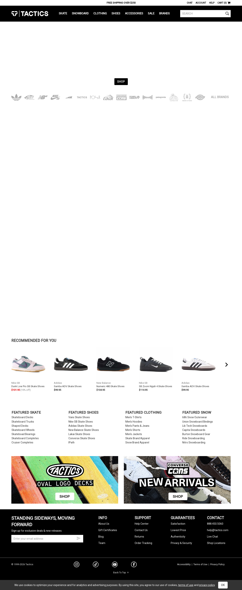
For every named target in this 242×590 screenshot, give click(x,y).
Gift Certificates (107, 530)
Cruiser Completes (22, 442)
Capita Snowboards (193, 430)
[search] (205, 13)
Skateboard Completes (25, 438)
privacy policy (207, 585)
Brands (164, 13)
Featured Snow (196, 413)
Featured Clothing (143, 413)
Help (211, 3)
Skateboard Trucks (23, 421)
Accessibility (184, 564)
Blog (101, 536)
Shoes (116, 13)
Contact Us (141, 530)
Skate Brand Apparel (137, 438)
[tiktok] (96, 565)
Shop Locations (216, 543)
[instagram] (76, 565)
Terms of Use (200, 564)
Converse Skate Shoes (81, 438)
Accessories (134, 13)
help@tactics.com (217, 530)
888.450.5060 (215, 523)
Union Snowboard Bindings (197, 421)
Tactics (29, 14)
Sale (151, 13)
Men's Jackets (133, 434)
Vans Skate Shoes (79, 417)
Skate (63, 13)
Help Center (142, 523)
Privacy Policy (217, 564)
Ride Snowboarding (193, 438)
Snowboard (80, 13)
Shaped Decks (20, 425)
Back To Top (121, 572)
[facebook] (134, 565)
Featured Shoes (83, 413)
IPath (71, 442)
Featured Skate (26, 413)
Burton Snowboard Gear (196, 434)
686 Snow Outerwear (194, 417)
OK (223, 585)
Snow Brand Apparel (137, 442)
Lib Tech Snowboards (194, 425)
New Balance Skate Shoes (83, 430)
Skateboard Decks (22, 417)
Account (200, 3)
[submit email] (78, 537)
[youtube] (115, 565)
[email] (47, 538)
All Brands (220, 97)
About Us (103, 523)
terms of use (185, 585)
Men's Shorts (132, 430)
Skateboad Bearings (23, 434)
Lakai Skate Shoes (79, 434)
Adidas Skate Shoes (80, 425)
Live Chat (212, 536)
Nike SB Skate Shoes (80, 421)
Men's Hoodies (133, 421)
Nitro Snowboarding (193, 442)
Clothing (100, 13)
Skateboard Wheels (23, 430)
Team (101, 543)
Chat (189, 3)
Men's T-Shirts (133, 417)
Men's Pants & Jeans (137, 425)
